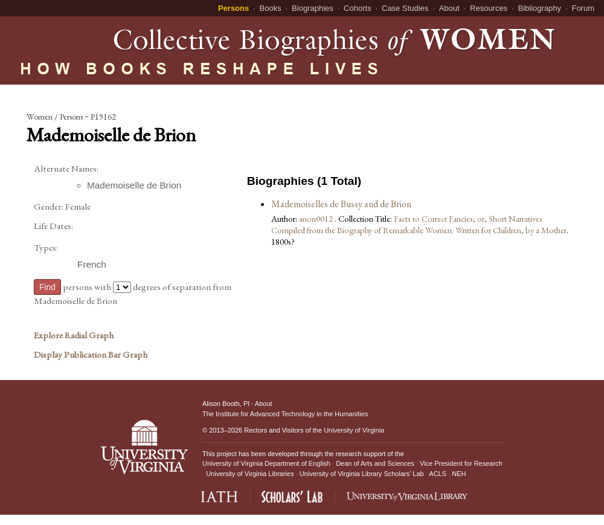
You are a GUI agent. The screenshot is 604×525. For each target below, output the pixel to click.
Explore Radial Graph (74, 335)
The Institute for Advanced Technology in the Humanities (285, 413)
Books (270, 8)
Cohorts (357, 8)
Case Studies (405, 8)
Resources (488, 8)
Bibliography (540, 8)
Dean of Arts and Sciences (375, 463)
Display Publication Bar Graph (90, 355)
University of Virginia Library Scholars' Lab (362, 473)
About (449, 8)
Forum (582, 8)
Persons (233, 8)
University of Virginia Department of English (266, 463)
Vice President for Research (461, 463)
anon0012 (317, 218)
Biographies (312, 8)
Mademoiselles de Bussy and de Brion (341, 204)
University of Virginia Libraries (250, 473)
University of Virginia (354, 430)
